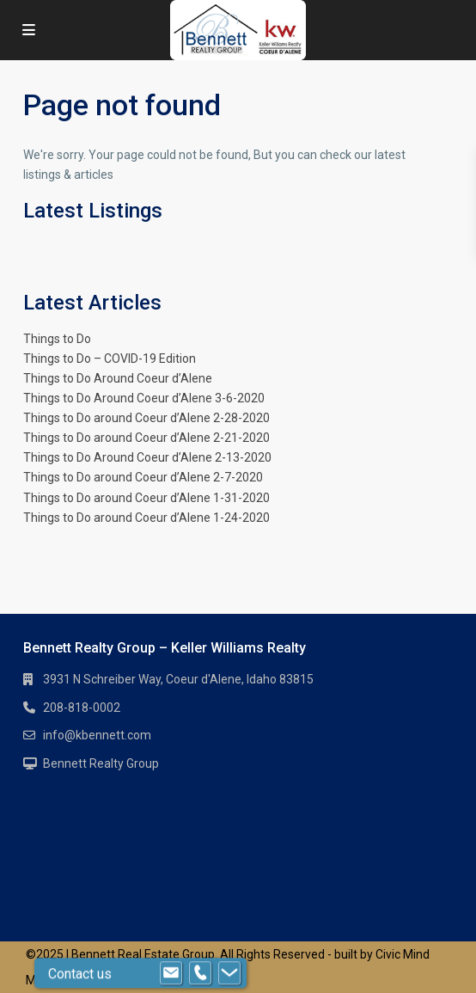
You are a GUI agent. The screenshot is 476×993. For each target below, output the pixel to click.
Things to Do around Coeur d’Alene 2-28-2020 (146, 418)
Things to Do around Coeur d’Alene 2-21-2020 (146, 437)
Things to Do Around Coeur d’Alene (117, 378)
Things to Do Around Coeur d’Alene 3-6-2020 (144, 398)
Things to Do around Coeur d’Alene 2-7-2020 (143, 477)
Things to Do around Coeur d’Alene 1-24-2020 (146, 517)
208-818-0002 (81, 707)
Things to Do (57, 339)
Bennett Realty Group (101, 763)
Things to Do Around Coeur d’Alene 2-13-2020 (147, 457)
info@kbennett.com (97, 735)
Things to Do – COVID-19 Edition (109, 358)
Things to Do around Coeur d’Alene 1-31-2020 (146, 498)
